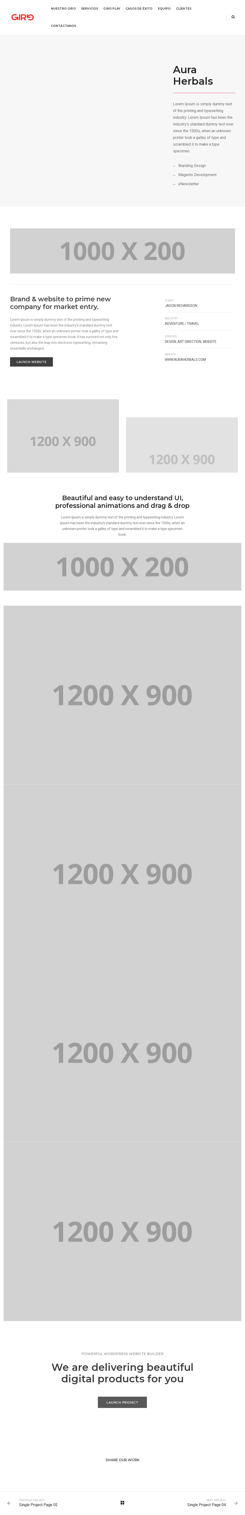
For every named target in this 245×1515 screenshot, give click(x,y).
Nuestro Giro (63, 8)
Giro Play (111, 8)
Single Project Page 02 (38, 1505)
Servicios (89, 8)
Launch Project (122, 1406)
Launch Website (31, 362)
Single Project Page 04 (206, 1505)
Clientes (183, 8)
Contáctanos (63, 26)
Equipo (164, 8)
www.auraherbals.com (185, 360)
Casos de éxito (139, 8)
